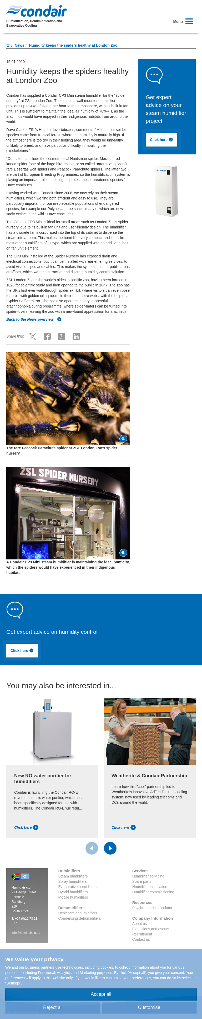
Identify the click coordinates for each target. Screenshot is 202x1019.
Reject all (53, 1007)
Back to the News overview (34, 319)
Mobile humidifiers (73, 897)
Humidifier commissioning (153, 892)
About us (139, 924)
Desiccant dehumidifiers (78, 913)
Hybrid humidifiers (73, 892)
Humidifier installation (149, 887)
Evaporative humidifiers (77, 887)
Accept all (101, 994)
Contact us (141, 939)
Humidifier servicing (148, 876)
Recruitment (142, 934)
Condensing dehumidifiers (79, 918)
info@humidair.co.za (26, 933)
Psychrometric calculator (152, 908)
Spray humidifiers (72, 881)
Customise (149, 1007)
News (19, 45)
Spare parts (141, 881)
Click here (161, 140)
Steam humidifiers (73, 876)
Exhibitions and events (150, 929)
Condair (36, 11)
